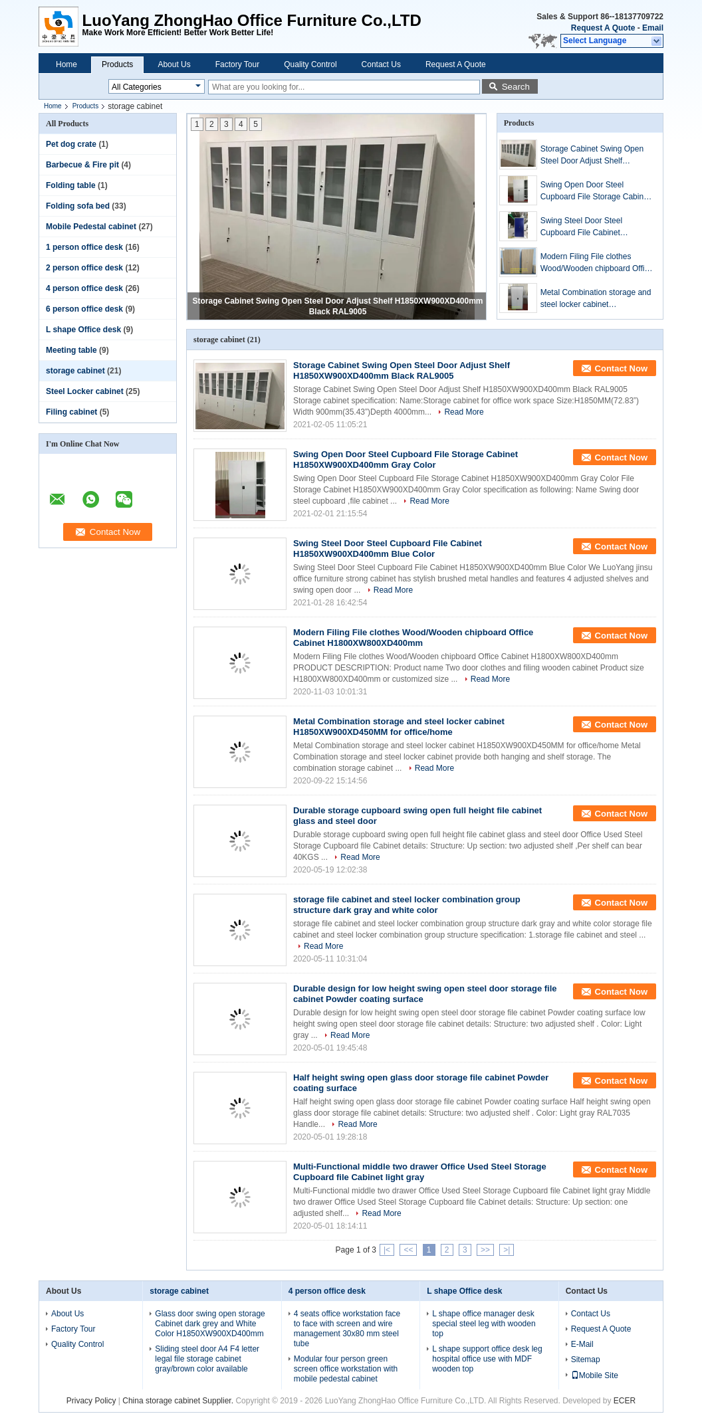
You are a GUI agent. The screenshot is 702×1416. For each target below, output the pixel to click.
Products (117, 64)
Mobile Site (594, 1375)
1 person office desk (84, 247)
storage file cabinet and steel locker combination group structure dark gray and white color (407, 904)
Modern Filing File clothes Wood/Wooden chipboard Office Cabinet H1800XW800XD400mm (596, 263)
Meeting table (71, 350)
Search (516, 87)
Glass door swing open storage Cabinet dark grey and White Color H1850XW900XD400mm (210, 1323)
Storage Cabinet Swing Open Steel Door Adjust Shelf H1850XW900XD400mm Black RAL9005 (594, 155)
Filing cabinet (71, 412)
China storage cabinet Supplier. (178, 1400)
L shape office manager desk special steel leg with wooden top (483, 1323)
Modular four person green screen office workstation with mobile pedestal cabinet (346, 1368)
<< (408, 1250)
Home (66, 64)
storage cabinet (75, 370)
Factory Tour (237, 64)
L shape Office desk (83, 329)
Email (652, 28)
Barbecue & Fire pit (82, 164)
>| (506, 1250)
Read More (463, 412)
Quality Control (310, 64)
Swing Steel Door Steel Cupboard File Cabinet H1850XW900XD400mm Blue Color (593, 227)
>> (485, 1250)
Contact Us (381, 64)
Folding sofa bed (78, 206)
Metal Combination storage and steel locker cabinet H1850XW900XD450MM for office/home (595, 299)
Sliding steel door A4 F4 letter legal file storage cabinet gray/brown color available (207, 1358)
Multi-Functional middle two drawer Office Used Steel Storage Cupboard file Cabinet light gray (419, 1172)
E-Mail (582, 1344)
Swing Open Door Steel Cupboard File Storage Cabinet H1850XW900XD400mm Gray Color (595, 191)
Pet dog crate (71, 144)
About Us (174, 64)
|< (387, 1250)
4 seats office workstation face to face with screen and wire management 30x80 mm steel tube (347, 1328)
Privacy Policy (91, 1400)
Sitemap (585, 1359)
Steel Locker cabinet (85, 391)
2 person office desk (84, 267)
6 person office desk (84, 309)
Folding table (71, 185)
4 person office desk (84, 288)
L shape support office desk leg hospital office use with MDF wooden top (487, 1358)
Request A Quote (603, 28)
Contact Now (621, 368)
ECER (625, 1400)
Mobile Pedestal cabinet (91, 226)
